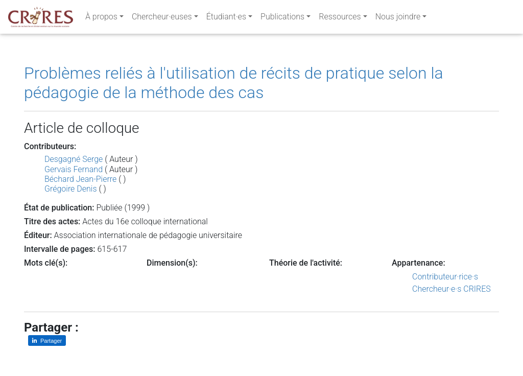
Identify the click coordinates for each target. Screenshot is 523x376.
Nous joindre (398, 19)
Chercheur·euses (162, 19)
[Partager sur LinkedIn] (47, 340)
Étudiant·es (226, 19)
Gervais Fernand (73, 169)
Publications (282, 19)
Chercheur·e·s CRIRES (451, 289)
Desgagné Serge (73, 159)
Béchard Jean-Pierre (80, 179)
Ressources (340, 19)
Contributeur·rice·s (445, 276)
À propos (101, 19)
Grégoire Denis (70, 189)
